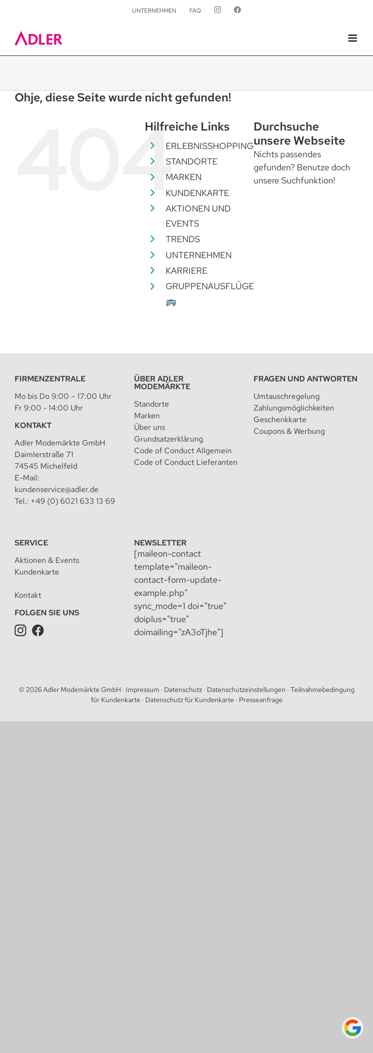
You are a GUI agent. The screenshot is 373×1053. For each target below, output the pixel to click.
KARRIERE (186, 270)
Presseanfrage (261, 699)
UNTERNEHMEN (199, 255)
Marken (147, 416)
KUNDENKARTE (197, 192)
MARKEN (184, 176)
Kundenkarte (37, 572)
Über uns (149, 427)
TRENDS (183, 239)
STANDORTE (192, 161)
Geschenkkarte (280, 419)
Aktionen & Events (47, 560)
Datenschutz (183, 689)
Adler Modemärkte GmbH (82, 689)
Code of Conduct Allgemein (183, 450)
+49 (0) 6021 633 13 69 (73, 501)
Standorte (151, 404)
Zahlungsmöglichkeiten (294, 408)
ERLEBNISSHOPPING (210, 145)
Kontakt (33, 425)
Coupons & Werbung (289, 431)
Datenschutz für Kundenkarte (189, 699)
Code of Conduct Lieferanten (185, 462)
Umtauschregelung (287, 396)
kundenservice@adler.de (57, 489)
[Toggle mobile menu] (353, 38)
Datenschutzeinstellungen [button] (246, 689)
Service (31, 543)
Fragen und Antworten (305, 379)
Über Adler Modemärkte (162, 383)
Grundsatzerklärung (168, 439)
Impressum (142, 689)
